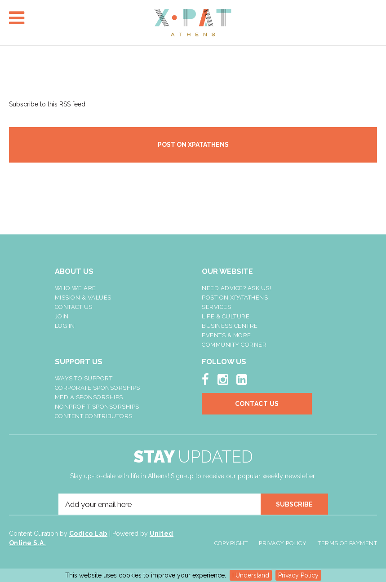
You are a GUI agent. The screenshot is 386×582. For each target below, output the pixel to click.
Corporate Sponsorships (97, 387)
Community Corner (234, 344)
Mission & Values (83, 297)
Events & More (226, 335)
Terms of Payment (347, 543)
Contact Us (74, 307)
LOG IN (65, 325)
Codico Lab (88, 533)
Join (62, 316)
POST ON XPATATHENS (193, 144)
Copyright (231, 543)
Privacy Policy (298, 575)
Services (216, 307)
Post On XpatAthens (235, 297)
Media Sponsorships (89, 397)
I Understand (250, 575)
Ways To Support (84, 378)
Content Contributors (94, 416)
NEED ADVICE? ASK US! (236, 288)
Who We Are (75, 288)
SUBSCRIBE (294, 504)
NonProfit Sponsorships (97, 406)
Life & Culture (225, 316)
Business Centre (230, 325)
